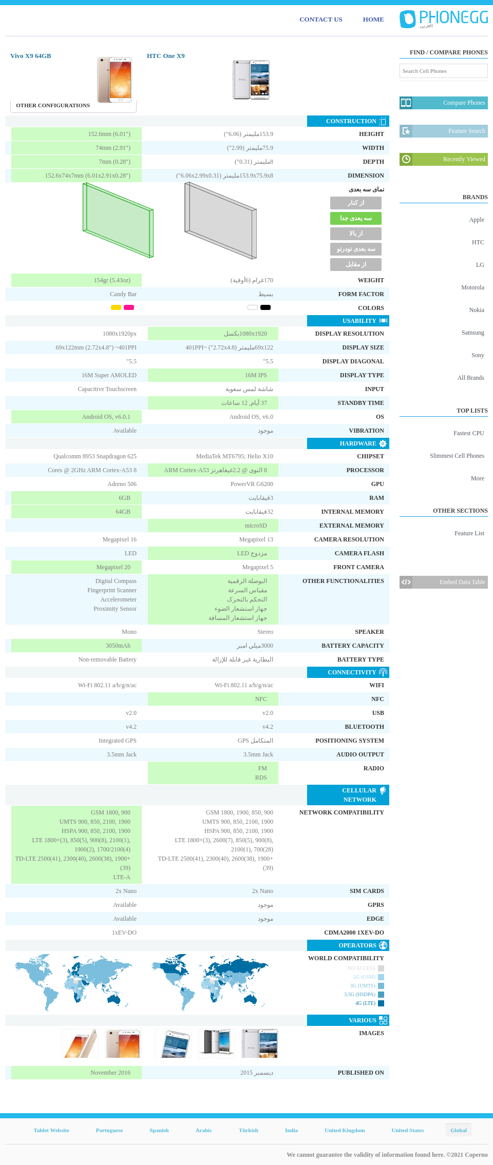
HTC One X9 (166, 56)
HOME (373, 19)
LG (480, 264)
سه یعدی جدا (356, 218)
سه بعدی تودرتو (356, 249)
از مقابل (356, 264)
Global (458, 1130)
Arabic (204, 1130)
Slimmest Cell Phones (457, 455)
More (477, 478)
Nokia (476, 310)
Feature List (469, 533)
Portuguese (109, 1130)
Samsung (473, 332)
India (291, 1130)
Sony (477, 355)
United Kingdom (345, 1130)
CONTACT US (321, 19)
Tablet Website (51, 1130)
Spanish (158, 1130)
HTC (478, 242)
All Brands (471, 377)
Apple (476, 219)
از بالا (356, 233)
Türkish (248, 1130)
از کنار (356, 202)
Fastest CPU (468, 433)
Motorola (472, 287)
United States (408, 1130)
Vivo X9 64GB (30, 56)
